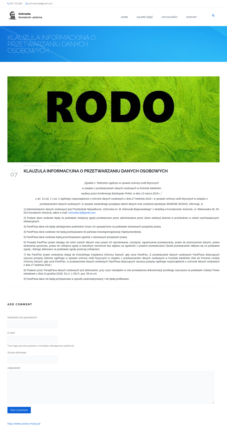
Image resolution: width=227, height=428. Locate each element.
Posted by (33, 165)
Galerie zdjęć (145, 17)
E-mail (11, 332)
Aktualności (170, 17)
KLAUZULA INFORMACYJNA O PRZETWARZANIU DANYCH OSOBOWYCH (96, 171)
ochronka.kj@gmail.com (40, 3)
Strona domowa (16, 352)
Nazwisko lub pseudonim (22, 317)
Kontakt (191, 17)
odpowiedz (13, 368)
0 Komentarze (55, 165)
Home (124, 17)
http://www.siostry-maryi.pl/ (24, 423)
